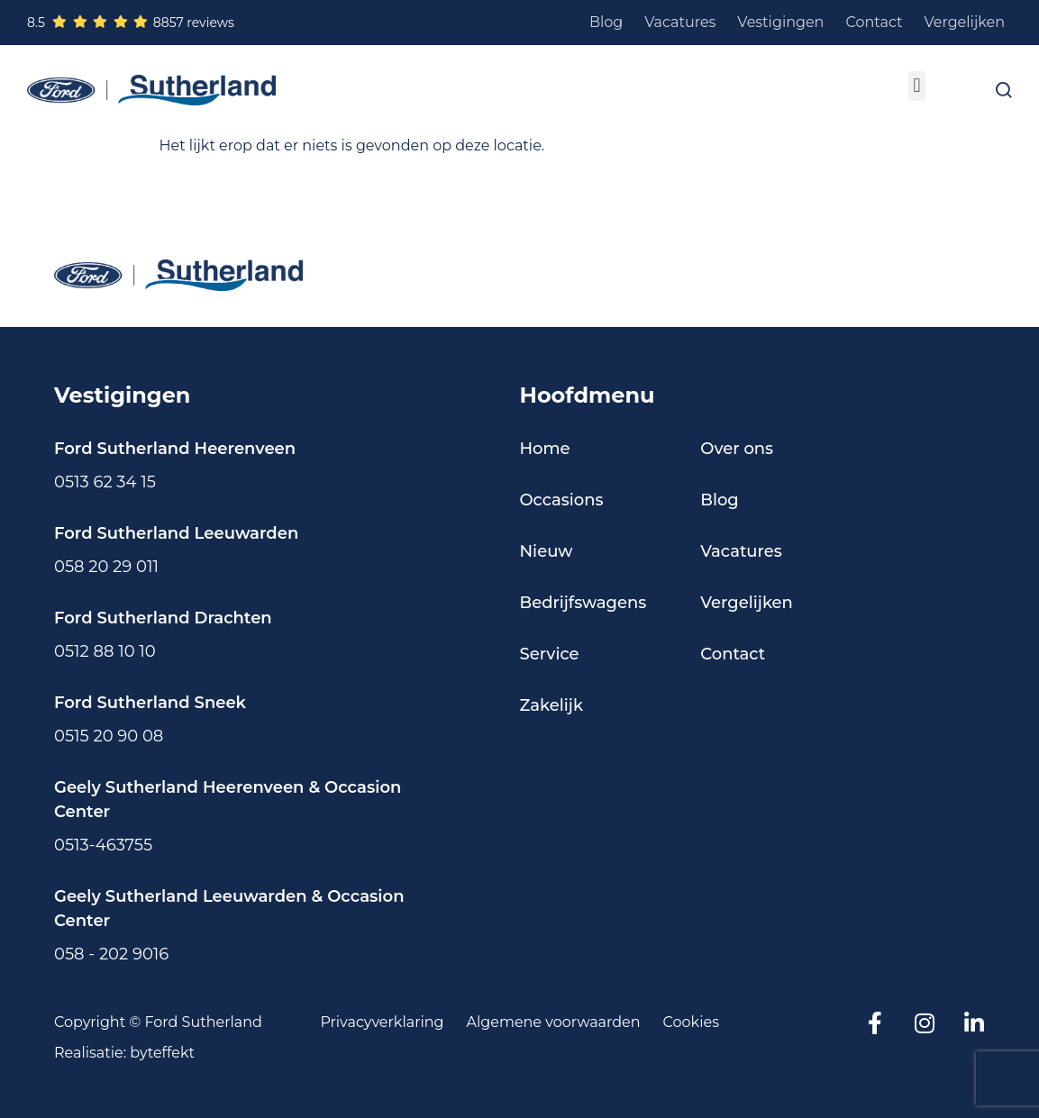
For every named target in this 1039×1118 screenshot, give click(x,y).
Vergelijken (965, 22)
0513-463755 (103, 845)
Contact (873, 22)
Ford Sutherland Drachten (163, 618)
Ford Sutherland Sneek (150, 703)
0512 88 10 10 (105, 651)
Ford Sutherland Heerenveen (175, 449)
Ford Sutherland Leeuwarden (176, 533)
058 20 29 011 (106, 567)
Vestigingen (780, 22)
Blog (606, 22)
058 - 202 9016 (111, 954)
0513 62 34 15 (105, 482)
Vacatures (679, 22)
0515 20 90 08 (108, 736)
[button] (916, 86)
